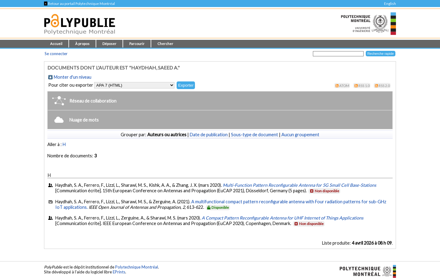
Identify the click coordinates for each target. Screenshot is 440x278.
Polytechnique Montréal (136, 267)
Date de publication (209, 134)
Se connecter (56, 53)
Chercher (165, 44)
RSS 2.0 (384, 86)
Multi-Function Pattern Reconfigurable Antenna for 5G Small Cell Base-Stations (299, 185)
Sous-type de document (254, 134)
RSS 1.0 (364, 86)
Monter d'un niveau (72, 77)
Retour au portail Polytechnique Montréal (79, 4)
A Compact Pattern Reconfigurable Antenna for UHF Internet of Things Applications (282, 217)
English (390, 4)
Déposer (109, 44)
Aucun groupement (300, 134)
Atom (344, 86)
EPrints (119, 271)
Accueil (56, 44)
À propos (82, 44)
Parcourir (137, 44)
